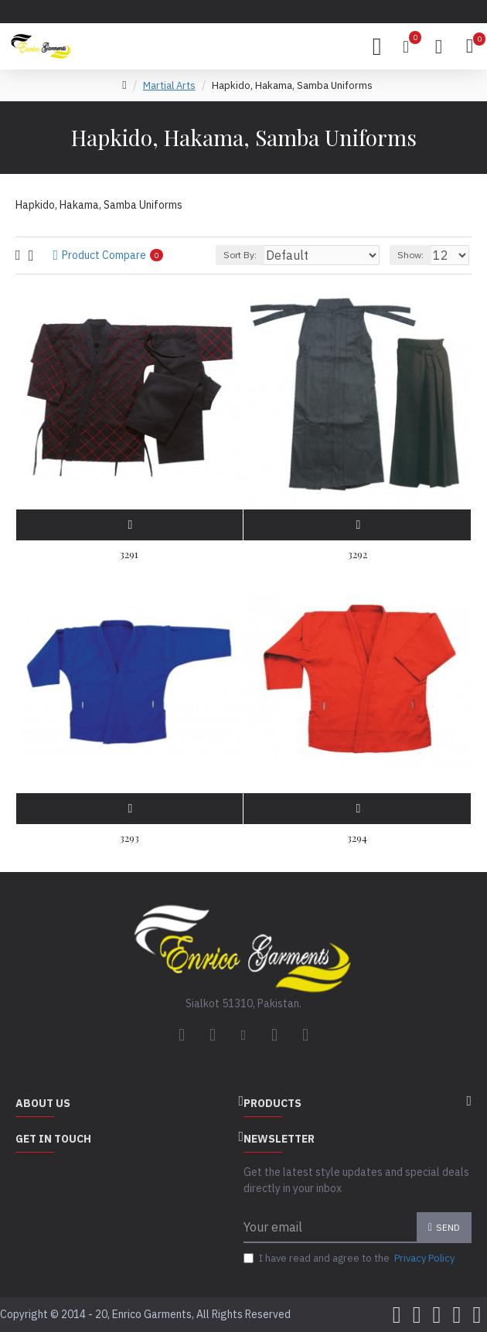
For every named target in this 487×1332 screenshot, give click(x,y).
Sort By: (240, 255)
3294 (357, 838)
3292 (357, 554)
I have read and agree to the (350, 1258)
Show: (410, 255)
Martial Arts (169, 85)
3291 (129, 554)
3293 (129, 838)
